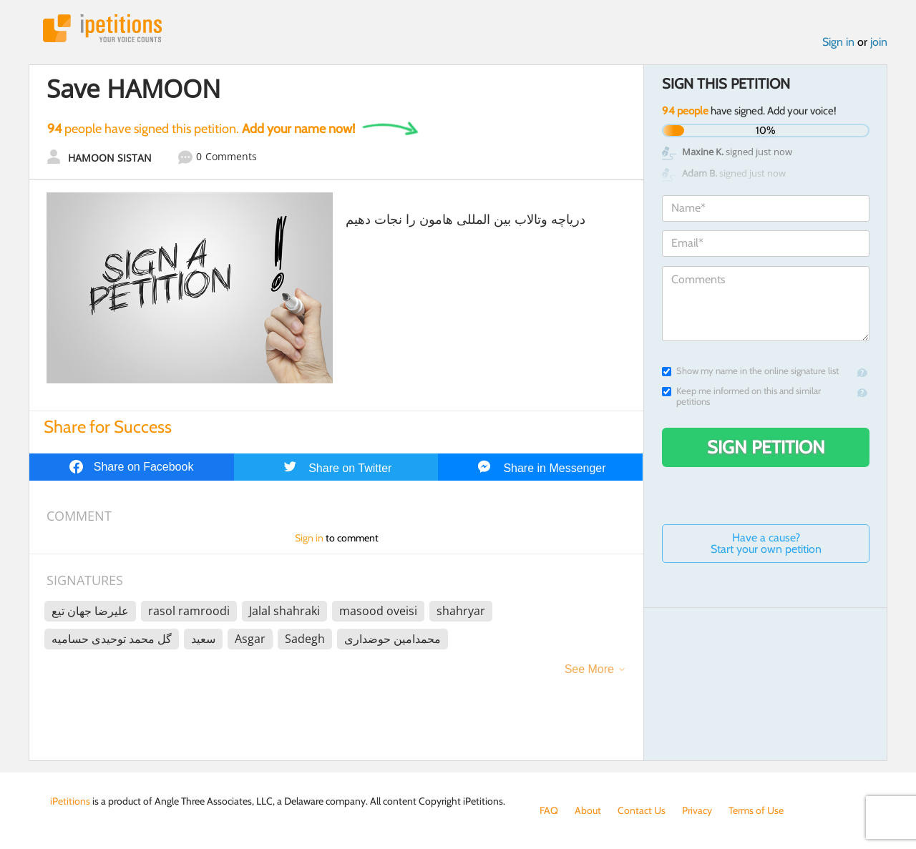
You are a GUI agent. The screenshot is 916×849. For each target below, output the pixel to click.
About (588, 810)
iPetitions (102, 28)
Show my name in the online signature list (750, 370)
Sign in (838, 42)
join (878, 42)
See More (589, 669)
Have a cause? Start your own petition (766, 543)
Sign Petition (766, 447)
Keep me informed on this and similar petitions (741, 396)
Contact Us (642, 810)
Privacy (697, 810)
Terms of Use (756, 810)
